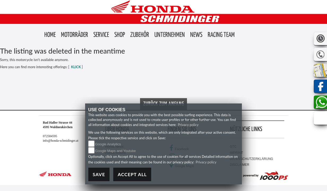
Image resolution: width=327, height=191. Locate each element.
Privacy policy (188, 125)
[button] (74, 35)
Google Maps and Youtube (115, 151)
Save (99, 174)
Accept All (132, 174)
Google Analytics (108, 144)
